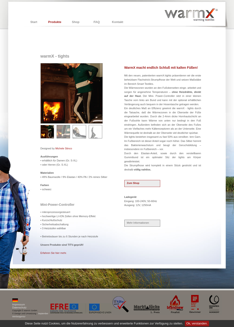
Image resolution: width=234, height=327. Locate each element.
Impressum (18, 304)
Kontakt (117, 22)
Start (33, 22)
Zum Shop (133, 183)
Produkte (54, 22)
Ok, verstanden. (197, 323)
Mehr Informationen (138, 222)
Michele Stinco (63, 148)
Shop (76, 22)
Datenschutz (19, 307)
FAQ (97, 22)
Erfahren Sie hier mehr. (54, 253)
